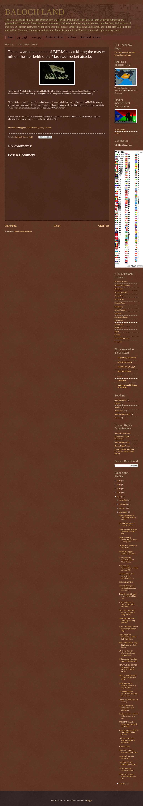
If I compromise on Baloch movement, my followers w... (128, 694)
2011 (119, 489)
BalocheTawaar (120, 310)
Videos (72, 37)
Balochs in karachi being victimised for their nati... (128, 531)
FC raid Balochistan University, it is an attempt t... (126, 708)
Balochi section (120, 130)
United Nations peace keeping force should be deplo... (127, 588)
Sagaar (117, 331)
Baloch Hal (119, 289)
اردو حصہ (37, 37)
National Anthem (91, 37)
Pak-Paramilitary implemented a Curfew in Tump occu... (128, 540)
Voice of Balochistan (122, 338)
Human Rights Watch (122, 446)
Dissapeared (119, 411)
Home (10, 37)
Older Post (103, 225)
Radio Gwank (119, 324)
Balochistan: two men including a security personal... (127, 620)
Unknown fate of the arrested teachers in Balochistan (127, 740)
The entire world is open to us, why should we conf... (127, 596)
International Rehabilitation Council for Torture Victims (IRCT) (124, 451)
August (122, 783)
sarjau (119, 376)
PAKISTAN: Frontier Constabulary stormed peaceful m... (128, 724)
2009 (119, 497)
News (117, 418)
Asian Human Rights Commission (122, 438)
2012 (119, 485)
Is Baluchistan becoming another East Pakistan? (128, 660)
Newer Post (11, 225)
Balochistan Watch (124, 362)
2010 (119, 493)
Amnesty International (123, 433)
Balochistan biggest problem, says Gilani (127, 553)
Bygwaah (118, 314)
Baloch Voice (119, 299)
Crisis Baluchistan (121, 317)
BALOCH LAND (34, 12)
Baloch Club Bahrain (122, 285)
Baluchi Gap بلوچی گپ (126, 367)
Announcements (120, 400)
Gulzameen (119, 321)
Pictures (117, 133)
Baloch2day (119, 307)
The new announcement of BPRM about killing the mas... (128, 732)
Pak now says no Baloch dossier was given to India (127, 677)
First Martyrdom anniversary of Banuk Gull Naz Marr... (127, 637)
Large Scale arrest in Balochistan (126, 757)
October (122, 508)
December (123, 500)
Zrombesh (118, 342)
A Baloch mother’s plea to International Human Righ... (128, 629)
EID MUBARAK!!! (126, 582)
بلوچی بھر (22, 37)
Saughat (117, 335)
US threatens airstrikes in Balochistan (128, 547)
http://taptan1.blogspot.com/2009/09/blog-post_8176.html (29, 128)
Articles (117, 407)
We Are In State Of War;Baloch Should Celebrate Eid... (127, 653)
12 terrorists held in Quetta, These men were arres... (127, 604)
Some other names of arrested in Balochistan (128, 751)
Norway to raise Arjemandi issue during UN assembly (128, 568)
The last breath (124, 746)
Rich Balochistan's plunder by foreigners (127, 763)
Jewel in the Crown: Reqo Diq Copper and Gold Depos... (128, 645)
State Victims (54, 37)
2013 (119, 481)
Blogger (89, 801)
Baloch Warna (120, 303)
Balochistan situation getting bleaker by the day (128, 776)
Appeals (117, 404)
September (123, 512)
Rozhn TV (118, 328)
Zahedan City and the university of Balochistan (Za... (126, 576)
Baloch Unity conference (126, 358)
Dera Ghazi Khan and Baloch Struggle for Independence (127, 612)
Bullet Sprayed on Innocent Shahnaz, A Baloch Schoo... (127, 686)
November (123, 504)
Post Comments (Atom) (23, 231)
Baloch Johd (119, 296)
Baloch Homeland (121, 292)
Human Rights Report (122, 414)
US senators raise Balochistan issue (126, 769)
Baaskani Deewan (121, 282)
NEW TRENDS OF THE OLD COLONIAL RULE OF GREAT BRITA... (128, 668)
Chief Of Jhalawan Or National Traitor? (127, 524)
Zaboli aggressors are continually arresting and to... (127, 517)
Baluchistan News (124, 371)
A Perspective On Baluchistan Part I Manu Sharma (126, 560)
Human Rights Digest (122, 442)
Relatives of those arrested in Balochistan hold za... (128, 716)
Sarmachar (121, 380)
